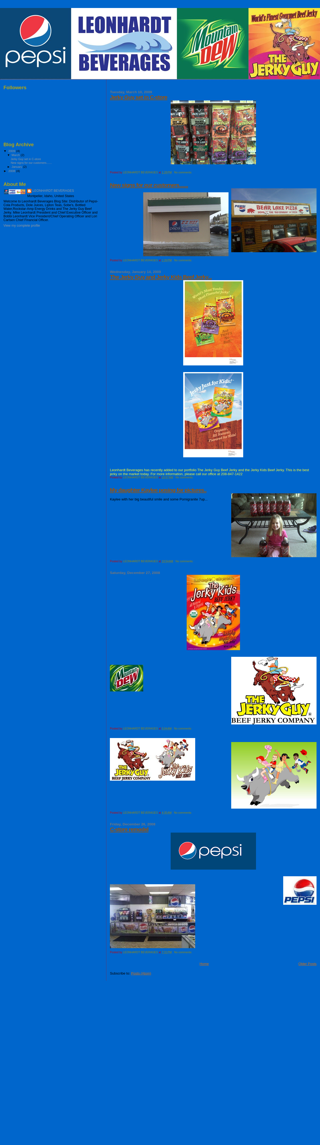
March (16, 155)
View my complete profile (21, 225)
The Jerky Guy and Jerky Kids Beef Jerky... (161, 277)
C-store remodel (129, 829)
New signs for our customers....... (149, 185)
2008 (12, 171)
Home (204, 964)
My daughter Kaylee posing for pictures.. (158, 490)
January (17, 166)
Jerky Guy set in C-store (138, 97)
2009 (12, 151)
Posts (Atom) (141, 973)
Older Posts (307, 964)
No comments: (183, 172)
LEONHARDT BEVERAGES (53, 191)
